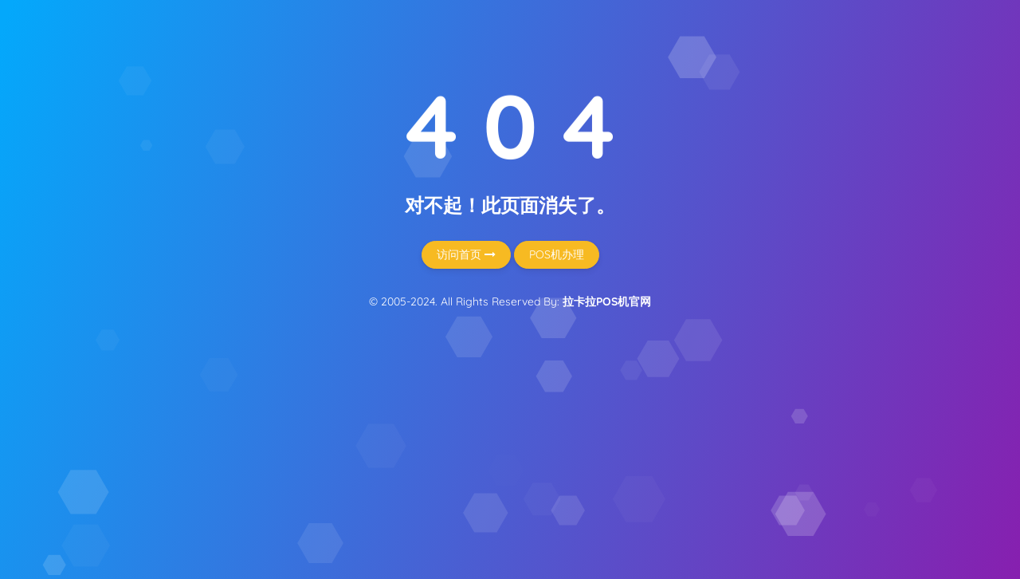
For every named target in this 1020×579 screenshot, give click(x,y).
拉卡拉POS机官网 (607, 301)
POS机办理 (556, 254)
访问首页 (466, 254)
